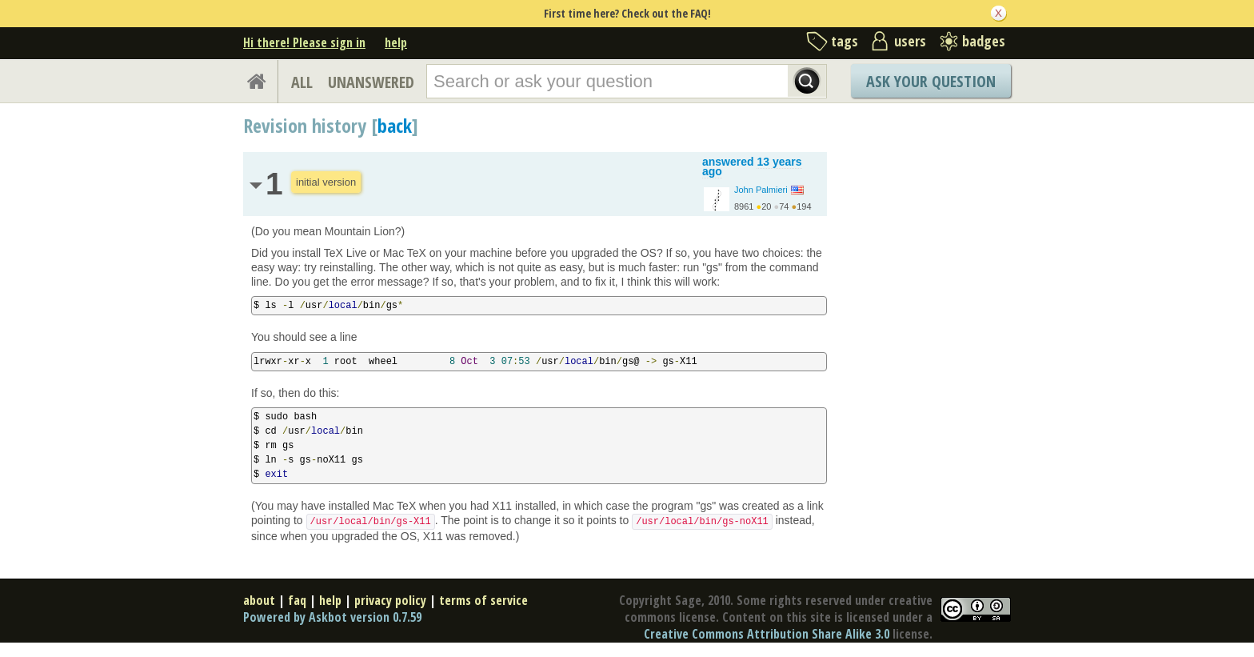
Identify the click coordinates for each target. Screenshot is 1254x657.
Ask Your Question (931, 81)
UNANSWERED (371, 82)
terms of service (483, 600)
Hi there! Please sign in (304, 42)
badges (983, 40)
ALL (302, 82)
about (259, 600)
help (396, 42)
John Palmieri (761, 189)
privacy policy (390, 600)
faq (297, 600)
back (394, 125)
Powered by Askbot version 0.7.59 (332, 617)
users (910, 40)
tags (844, 40)
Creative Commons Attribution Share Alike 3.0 (766, 634)
